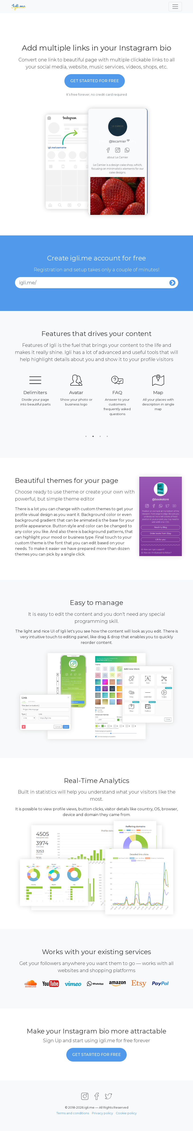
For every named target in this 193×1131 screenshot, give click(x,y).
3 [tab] (100, 436)
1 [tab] (86, 436)
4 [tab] (107, 436)
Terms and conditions (72, 1113)
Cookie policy (126, 1113)
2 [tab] (93, 436)
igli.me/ (27, 282)
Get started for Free (94, 81)
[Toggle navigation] (175, 6)
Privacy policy (102, 1113)
